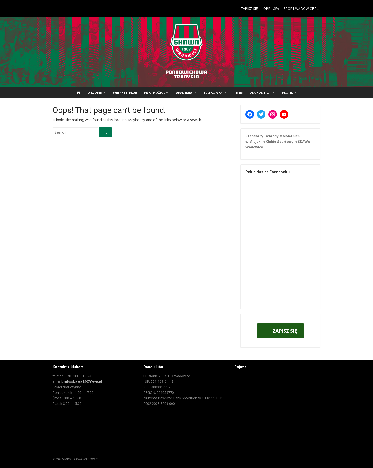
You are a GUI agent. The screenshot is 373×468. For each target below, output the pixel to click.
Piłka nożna (154, 92)
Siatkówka (213, 92)
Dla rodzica (260, 92)
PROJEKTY (289, 92)
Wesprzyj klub (125, 92)
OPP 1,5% (272, 8)
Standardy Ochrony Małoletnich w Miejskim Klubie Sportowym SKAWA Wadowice (278, 141)
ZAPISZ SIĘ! (251, 8)
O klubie (95, 92)
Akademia (184, 92)
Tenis (238, 92)
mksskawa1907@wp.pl (81, 381)
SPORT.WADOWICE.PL (302, 8)
